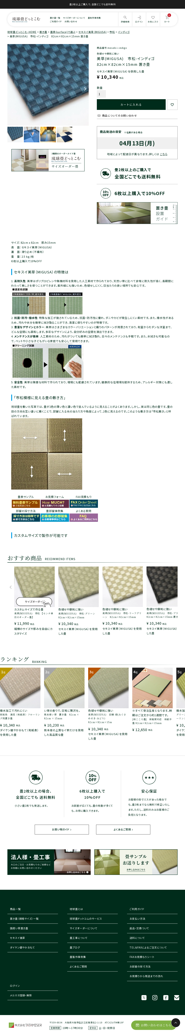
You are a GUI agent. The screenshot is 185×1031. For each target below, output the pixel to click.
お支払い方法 (137, 919)
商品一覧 (15, 909)
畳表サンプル (26, 497)
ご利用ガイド (56, 21)
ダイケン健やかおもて (22, 947)
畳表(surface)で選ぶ (63, 32)
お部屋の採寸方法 (140, 966)
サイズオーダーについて (74, 17)
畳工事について (79, 938)
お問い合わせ (70, 21)
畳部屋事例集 (54, 511)
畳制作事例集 (94, 17)
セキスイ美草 (17, 938)
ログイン (15, 986)
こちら (163, 154)
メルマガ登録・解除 (21, 995)
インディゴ (124, 32)
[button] (10, 589)
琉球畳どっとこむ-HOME (21, 32)
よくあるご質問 (122, 829)
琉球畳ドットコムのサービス (86, 919)
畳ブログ (75, 947)
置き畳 (43, 32)
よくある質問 (83, 511)
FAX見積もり (84, 497)
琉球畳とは (76, 909)
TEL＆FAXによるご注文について (148, 947)
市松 (112, 32)
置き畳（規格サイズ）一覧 (24, 919)
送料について (137, 938)
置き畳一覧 (55, 17)
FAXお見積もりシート (142, 957)
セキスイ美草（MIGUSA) (92, 32)
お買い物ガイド (60, 829)
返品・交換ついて (139, 928)
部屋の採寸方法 (26, 511)
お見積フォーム (54, 497)
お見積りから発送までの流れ (146, 976)
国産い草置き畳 (19, 928)
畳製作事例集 (78, 957)
